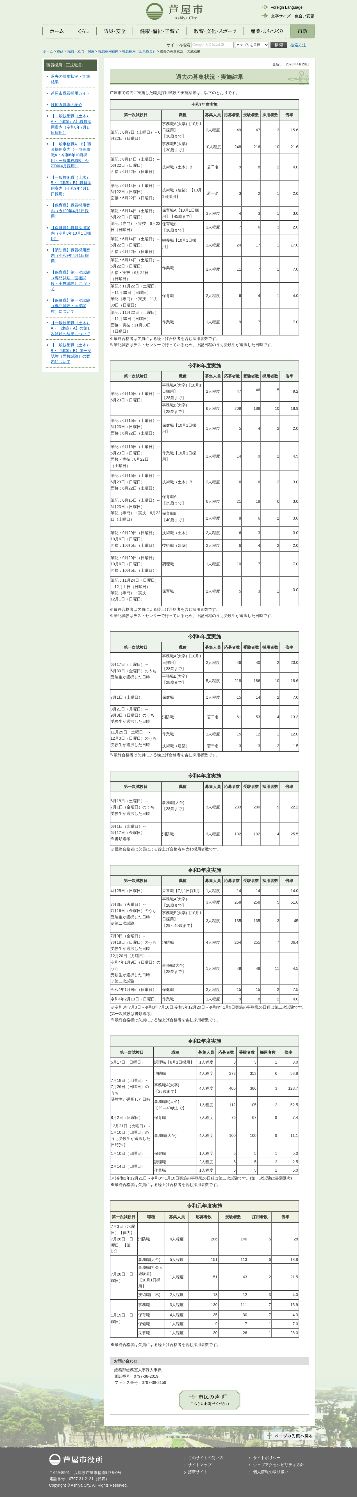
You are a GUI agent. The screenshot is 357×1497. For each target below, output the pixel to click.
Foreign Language (287, 7)
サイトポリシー (267, 1457)
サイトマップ (200, 1464)
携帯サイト (198, 1471)
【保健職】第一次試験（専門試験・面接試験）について (70, 306)
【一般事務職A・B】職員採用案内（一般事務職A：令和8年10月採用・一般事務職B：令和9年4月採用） (71, 155)
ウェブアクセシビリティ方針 (278, 1464)
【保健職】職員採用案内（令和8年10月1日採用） (71, 233)
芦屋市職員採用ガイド (70, 93)
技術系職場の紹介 (66, 104)
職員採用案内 (108, 51)
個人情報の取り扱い (270, 1471)
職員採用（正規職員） (139, 51)
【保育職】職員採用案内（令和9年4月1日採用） (70, 210)
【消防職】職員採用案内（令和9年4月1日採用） (70, 255)
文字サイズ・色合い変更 (292, 16)
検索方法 (298, 45)
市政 (60, 51)
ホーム (48, 51)
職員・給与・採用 (80, 51)
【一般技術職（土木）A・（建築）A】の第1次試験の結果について (70, 328)
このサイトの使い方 (205, 1457)
